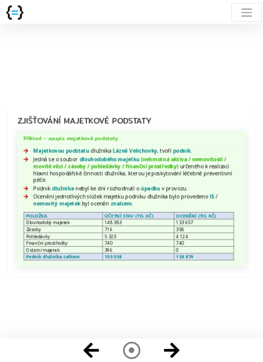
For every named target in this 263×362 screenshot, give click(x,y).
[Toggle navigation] (246, 12)
